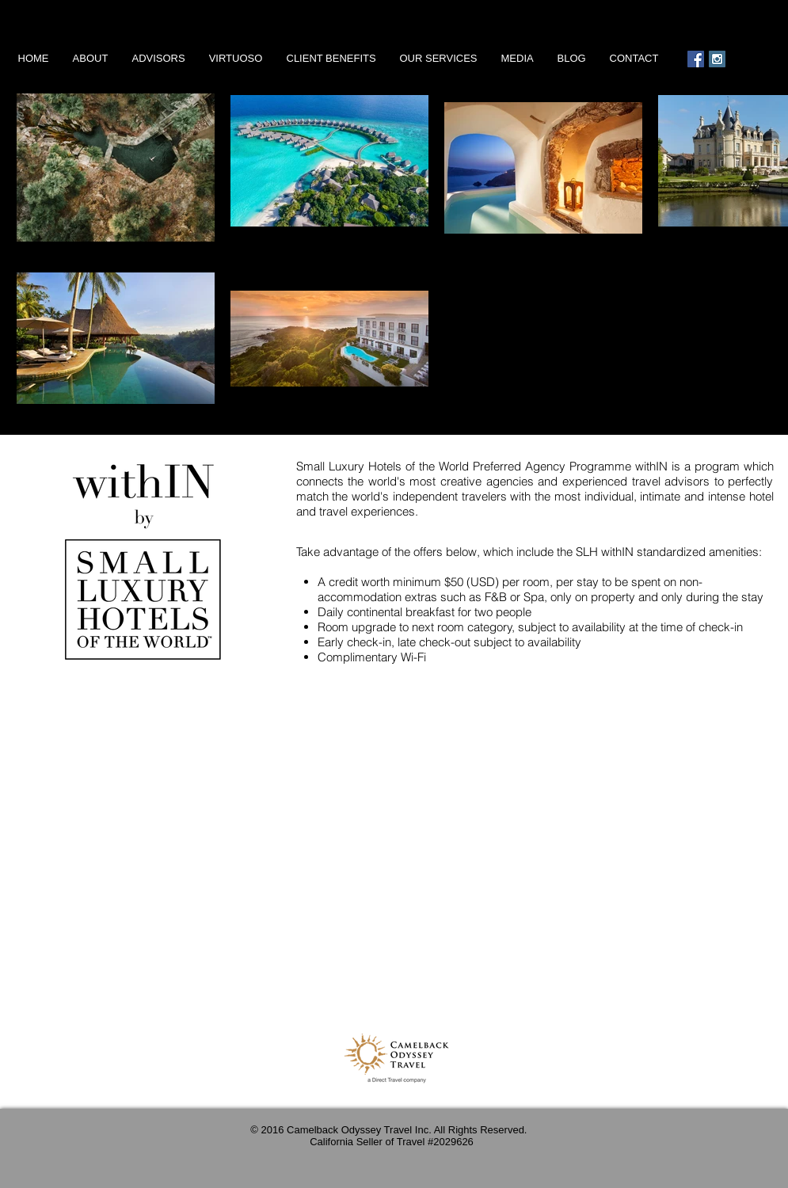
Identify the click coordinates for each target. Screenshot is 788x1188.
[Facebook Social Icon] (695, 59)
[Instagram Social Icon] (717, 59)
